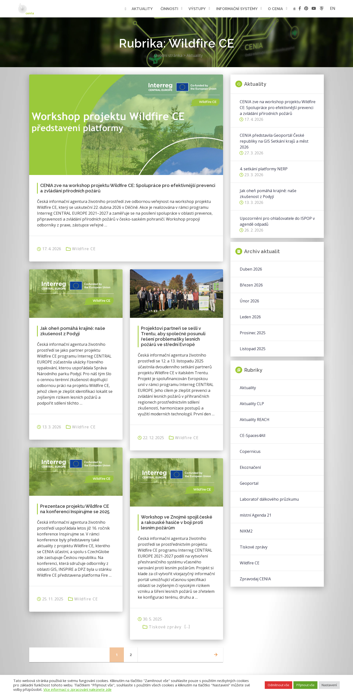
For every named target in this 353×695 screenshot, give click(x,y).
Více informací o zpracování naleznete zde (77, 689)
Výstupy (197, 9)
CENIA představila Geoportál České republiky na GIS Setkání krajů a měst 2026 (274, 141)
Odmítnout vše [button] (278, 685)
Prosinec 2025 (252, 332)
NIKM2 (246, 531)
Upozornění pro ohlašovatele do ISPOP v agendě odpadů (277, 221)
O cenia (275, 9)
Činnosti (169, 9)
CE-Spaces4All (252, 435)
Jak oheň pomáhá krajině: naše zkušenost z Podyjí (72, 331)
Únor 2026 (249, 301)
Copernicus (250, 451)
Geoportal (249, 483)
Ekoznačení (250, 467)
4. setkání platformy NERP (264, 169)
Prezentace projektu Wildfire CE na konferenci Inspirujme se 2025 (75, 509)
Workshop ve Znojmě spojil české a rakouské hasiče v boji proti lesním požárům (176, 522)
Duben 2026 (251, 269)
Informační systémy (237, 9)
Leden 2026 (250, 317)
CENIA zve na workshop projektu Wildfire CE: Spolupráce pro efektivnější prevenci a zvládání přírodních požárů (127, 188)
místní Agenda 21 (255, 515)
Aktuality (142, 9)
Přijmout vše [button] (305, 685)
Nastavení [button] (329, 685)
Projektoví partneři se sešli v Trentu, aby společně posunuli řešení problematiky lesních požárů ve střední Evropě (173, 336)
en (332, 8)
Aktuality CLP (252, 403)
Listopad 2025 (252, 348)
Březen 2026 (251, 285)
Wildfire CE (84, 248)
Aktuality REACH (254, 419)
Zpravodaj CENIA (255, 579)
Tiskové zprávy (165, 627)
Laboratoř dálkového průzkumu (269, 499)
